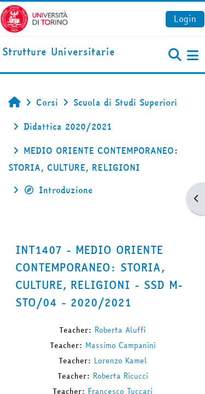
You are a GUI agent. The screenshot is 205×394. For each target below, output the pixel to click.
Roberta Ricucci (120, 376)
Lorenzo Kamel (120, 361)
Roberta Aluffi (120, 330)
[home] (58, 52)
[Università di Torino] (34, 17)
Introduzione (58, 189)
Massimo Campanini (120, 345)
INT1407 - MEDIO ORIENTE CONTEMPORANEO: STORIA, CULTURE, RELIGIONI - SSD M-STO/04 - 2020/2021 (99, 276)
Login (185, 18)
